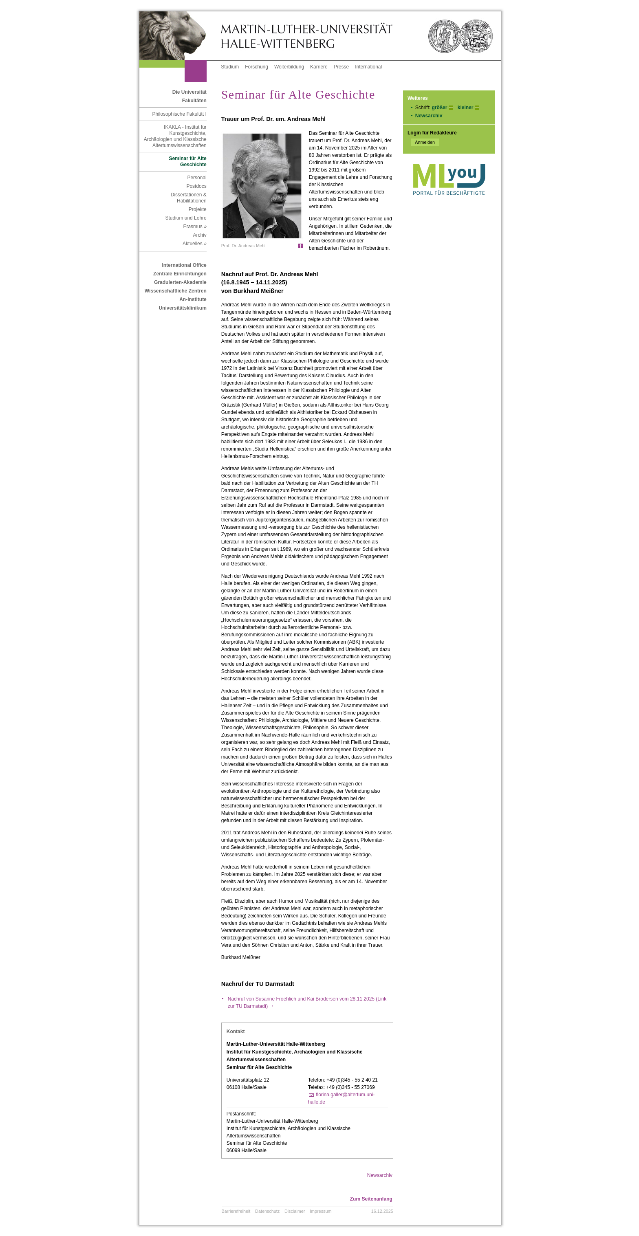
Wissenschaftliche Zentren (176, 291)
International (368, 67)
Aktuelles (195, 243)
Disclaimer (294, 1211)
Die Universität (189, 92)
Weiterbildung (289, 67)
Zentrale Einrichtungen (180, 274)
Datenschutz (267, 1211)
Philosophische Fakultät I (179, 114)
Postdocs (196, 186)
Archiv (199, 235)
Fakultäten (194, 100)
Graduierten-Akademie (180, 282)
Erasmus (194, 226)
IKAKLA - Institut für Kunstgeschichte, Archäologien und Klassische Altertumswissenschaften (175, 136)
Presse (341, 67)
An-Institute (193, 299)
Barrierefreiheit (236, 1211)
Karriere (319, 67)
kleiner (466, 107)
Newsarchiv (429, 116)
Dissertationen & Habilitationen (189, 198)
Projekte (198, 209)
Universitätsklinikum (182, 308)
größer (439, 107)
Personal (196, 177)
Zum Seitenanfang (371, 1199)
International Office (184, 265)
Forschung (256, 67)
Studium (230, 67)
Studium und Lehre (185, 218)
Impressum (320, 1211)
